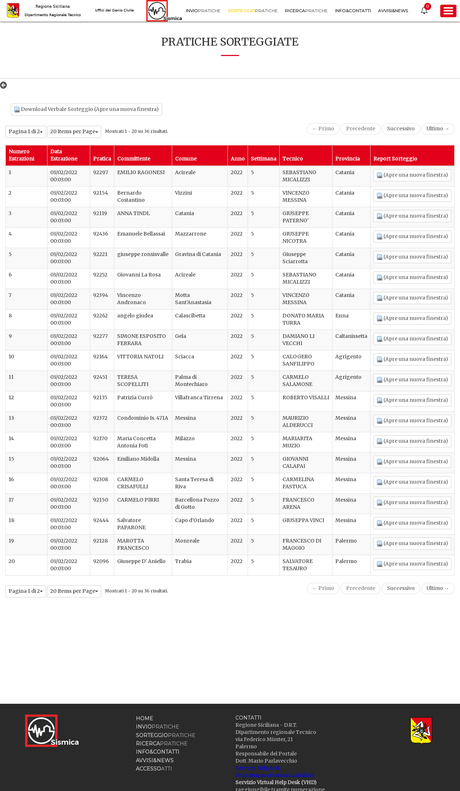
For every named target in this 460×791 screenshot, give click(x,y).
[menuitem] (203, 10)
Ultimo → (438, 128)
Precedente (360, 128)
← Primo (323, 128)
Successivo (401, 128)
